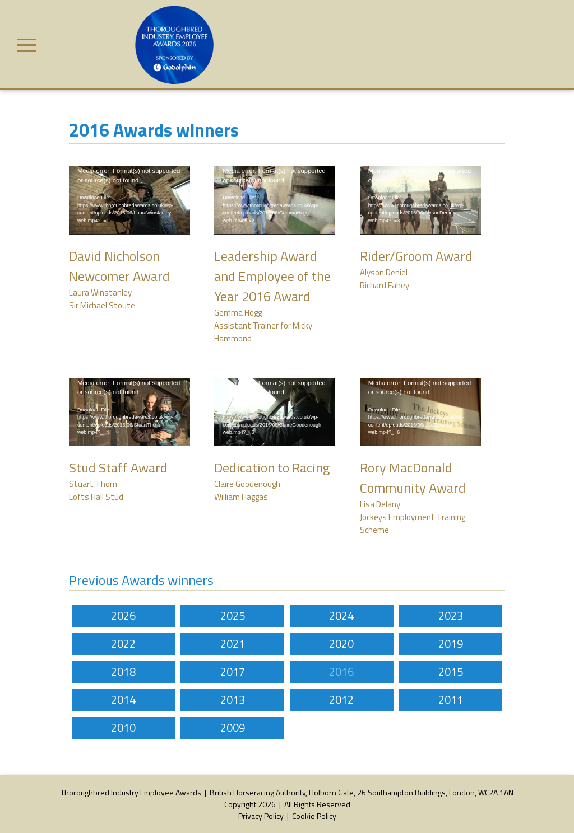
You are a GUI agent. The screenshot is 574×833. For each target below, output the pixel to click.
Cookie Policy (314, 816)
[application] (129, 200)
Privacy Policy (261, 816)
